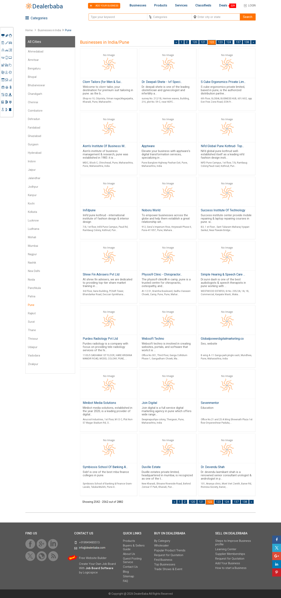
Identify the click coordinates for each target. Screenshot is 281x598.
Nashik (32, 262)
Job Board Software (99, 568)
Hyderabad (34, 152)
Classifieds (203, 5)
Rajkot (32, 313)
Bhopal (32, 76)
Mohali (32, 237)
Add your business (103, 6)
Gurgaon (33, 144)
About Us (129, 554)
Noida (31, 279)
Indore (32, 161)
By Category (162, 541)
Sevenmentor (210, 403)
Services (181, 5)
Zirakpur (33, 364)
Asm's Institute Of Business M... (104, 146)
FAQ (125, 581)
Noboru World (151, 210)
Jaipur (32, 169)
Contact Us (130, 567)
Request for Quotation (168, 555)
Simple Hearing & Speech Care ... (223, 274)
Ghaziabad (34, 136)
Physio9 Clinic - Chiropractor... (162, 274)
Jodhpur (33, 186)
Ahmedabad (35, 51)
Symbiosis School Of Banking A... (105, 467)
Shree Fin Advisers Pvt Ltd (101, 274)
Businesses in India (49, 30)
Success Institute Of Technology (223, 210)
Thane (32, 330)
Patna (31, 296)
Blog (126, 571)
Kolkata (32, 211)
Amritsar (33, 59)
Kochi (31, 203)
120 (194, 42)
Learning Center (225, 549)
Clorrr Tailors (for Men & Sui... (102, 82)
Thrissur (33, 338)
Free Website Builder (93, 558)
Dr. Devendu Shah (213, 467)
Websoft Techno (153, 338)
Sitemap (128, 576)
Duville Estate (151, 467)
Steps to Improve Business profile (233, 542)
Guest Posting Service (132, 560)
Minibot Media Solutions (99, 403)
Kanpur (32, 195)
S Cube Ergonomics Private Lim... (223, 82)
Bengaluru (34, 68)
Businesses (138, 5)
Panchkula (34, 288)
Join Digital (149, 403)
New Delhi (34, 271)
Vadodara (34, 355)
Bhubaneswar (36, 85)
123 (220, 42)
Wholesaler (161, 545)
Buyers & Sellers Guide (134, 547)
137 (238, 42)
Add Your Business (227, 563)
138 (246, 42)
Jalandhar (34, 178)
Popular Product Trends (169, 550)
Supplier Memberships (230, 554)
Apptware (148, 146)
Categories (36, 18)
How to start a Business (230, 568)
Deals (223, 5)
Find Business (163, 560)
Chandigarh (35, 93)
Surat (31, 321)
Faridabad (34, 127)
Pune (31, 305)
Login (252, 5)
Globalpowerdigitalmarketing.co (222, 338)
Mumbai (33, 245)
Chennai (33, 102)
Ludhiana (33, 228)
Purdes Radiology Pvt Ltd (100, 338)
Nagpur (32, 254)
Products (160, 5)
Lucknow (33, 220)
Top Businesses (164, 564)
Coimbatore (35, 110)
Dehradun (34, 119)
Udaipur (32, 347)
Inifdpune (89, 210)
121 (203, 42)
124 (228, 42)
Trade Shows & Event (168, 569)
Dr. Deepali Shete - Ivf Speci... (162, 82)
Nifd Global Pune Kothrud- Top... (222, 146)
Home (29, 30)
